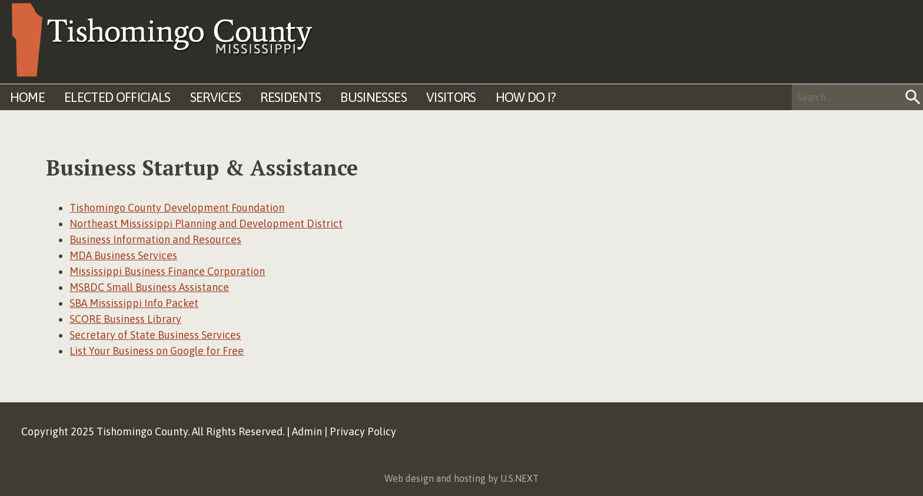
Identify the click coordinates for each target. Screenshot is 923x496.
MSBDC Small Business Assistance (149, 287)
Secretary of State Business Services (155, 335)
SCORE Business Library (125, 319)
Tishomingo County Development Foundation (176, 207)
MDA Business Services (123, 255)
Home (27, 97)
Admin (307, 431)
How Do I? (526, 97)
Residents (290, 97)
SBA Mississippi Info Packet (133, 303)
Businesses (373, 97)
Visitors (451, 97)
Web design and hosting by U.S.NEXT (461, 478)
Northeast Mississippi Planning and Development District (206, 223)
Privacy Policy (363, 431)
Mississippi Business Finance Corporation (167, 271)
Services (215, 97)
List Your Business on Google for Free (156, 351)
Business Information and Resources (155, 239)
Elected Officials (117, 97)
